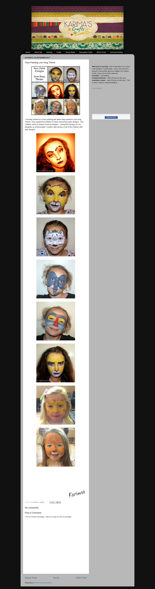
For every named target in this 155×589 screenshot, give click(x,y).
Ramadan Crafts (85, 52)
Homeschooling (116, 52)
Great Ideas (70, 52)
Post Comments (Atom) (43, 583)
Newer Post (31, 577)
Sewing (49, 52)
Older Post (81, 577)
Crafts (58, 52)
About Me (38, 52)
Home (27, 52)
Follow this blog (111, 117)
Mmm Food (101, 52)
